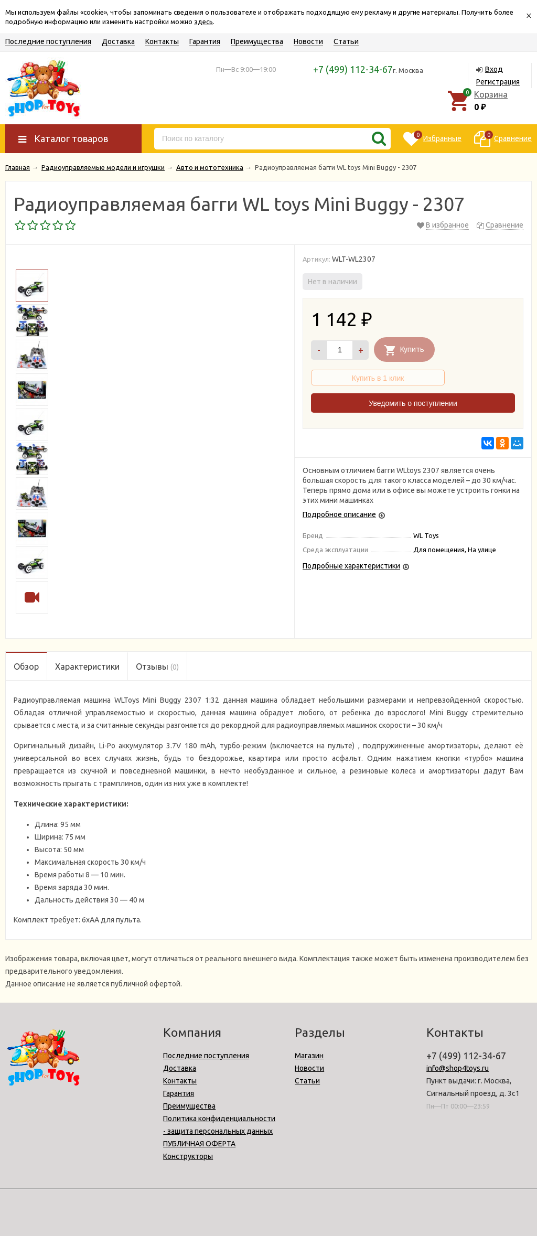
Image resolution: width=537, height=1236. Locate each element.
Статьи (346, 41)
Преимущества (257, 41)
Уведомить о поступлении (413, 403)
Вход (494, 69)
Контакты (162, 41)
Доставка (118, 41)
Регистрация (498, 82)
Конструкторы (188, 1156)
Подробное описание (339, 514)
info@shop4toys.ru (457, 1068)
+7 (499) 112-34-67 (353, 69)
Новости (308, 41)
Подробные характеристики (351, 566)
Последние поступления (48, 41)
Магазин (309, 1055)
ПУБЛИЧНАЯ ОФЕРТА (199, 1144)
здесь (203, 21)
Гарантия (204, 41)
